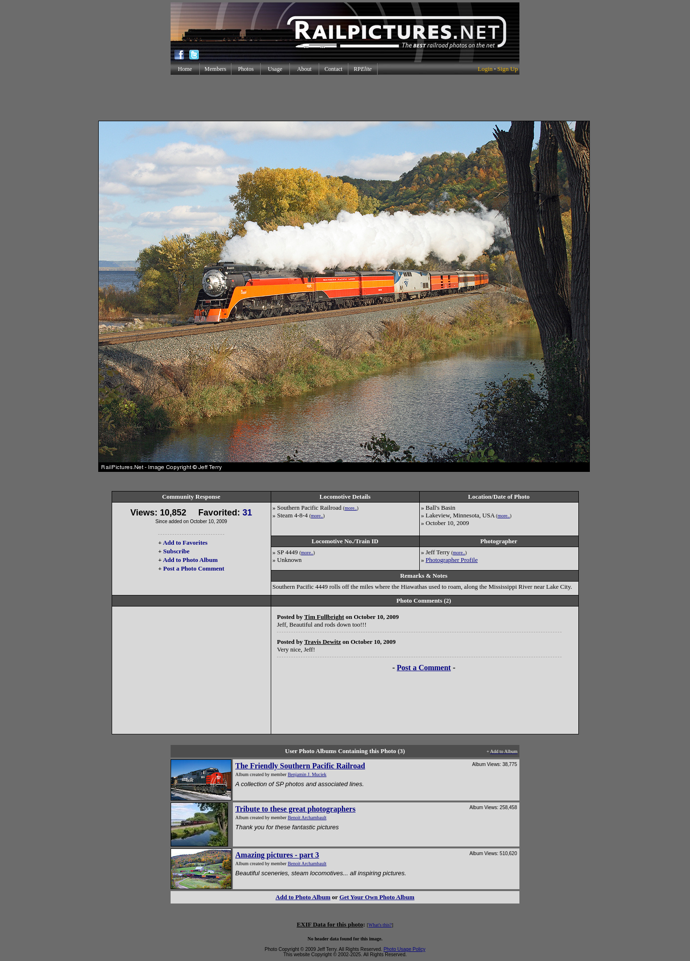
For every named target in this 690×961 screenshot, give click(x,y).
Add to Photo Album (190, 559)
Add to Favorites (185, 542)
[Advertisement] (345, 97)
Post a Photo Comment (193, 568)
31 (247, 512)
